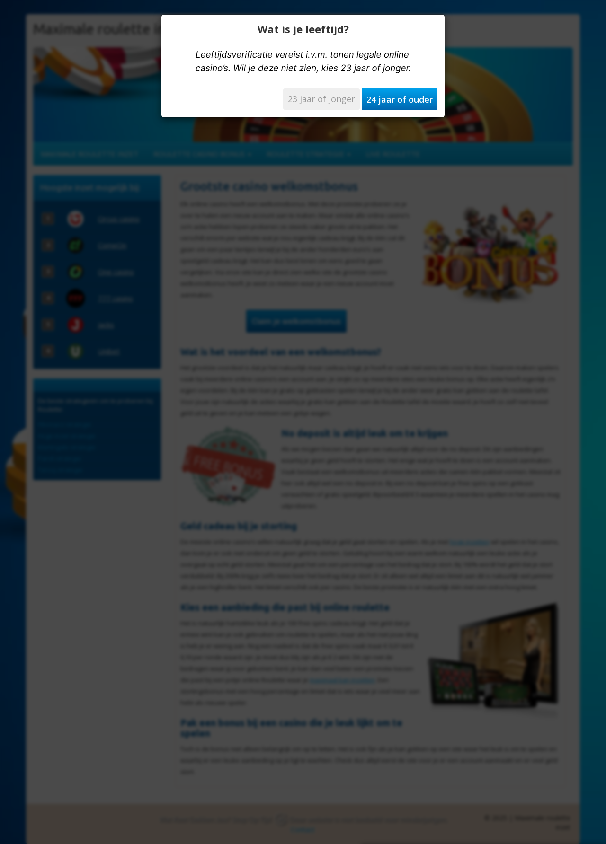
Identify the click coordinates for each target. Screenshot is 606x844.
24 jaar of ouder (399, 99)
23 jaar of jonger (321, 99)
